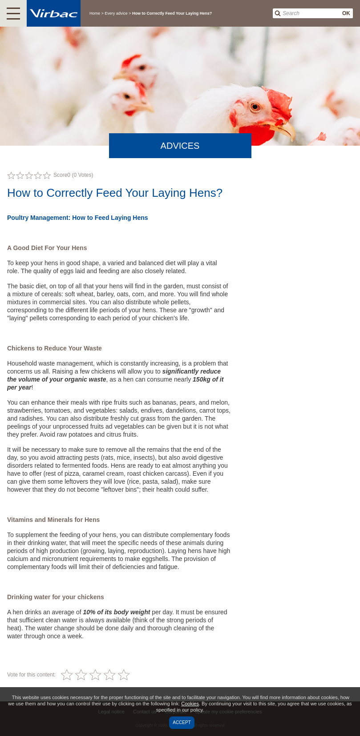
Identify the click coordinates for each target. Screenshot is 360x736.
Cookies (190, 703)
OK (346, 13)
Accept (182, 722)
